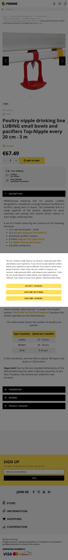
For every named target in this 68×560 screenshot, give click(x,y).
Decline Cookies (34, 298)
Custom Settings (33, 292)
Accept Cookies (33, 286)
